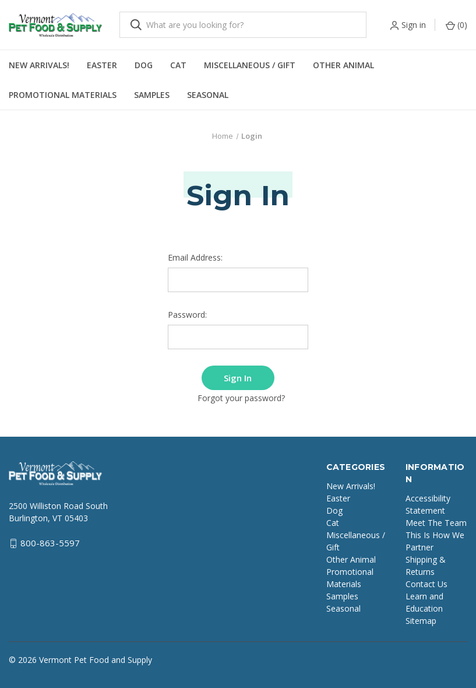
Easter (102, 65)
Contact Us (426, 581)
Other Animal (343, 65)
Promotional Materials (63, 94)
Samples (152, 94)
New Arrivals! (39, 65)
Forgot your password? (241, 396)
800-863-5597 (50, 541)
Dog (144, 65)
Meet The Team (436, 520)
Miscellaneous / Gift (249, 65)
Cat (178, 65)
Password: (187, 314)
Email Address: (195, 257)
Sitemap (421, 618)
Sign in (413, 24)
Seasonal (207, 94)
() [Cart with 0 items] (456, 24)
